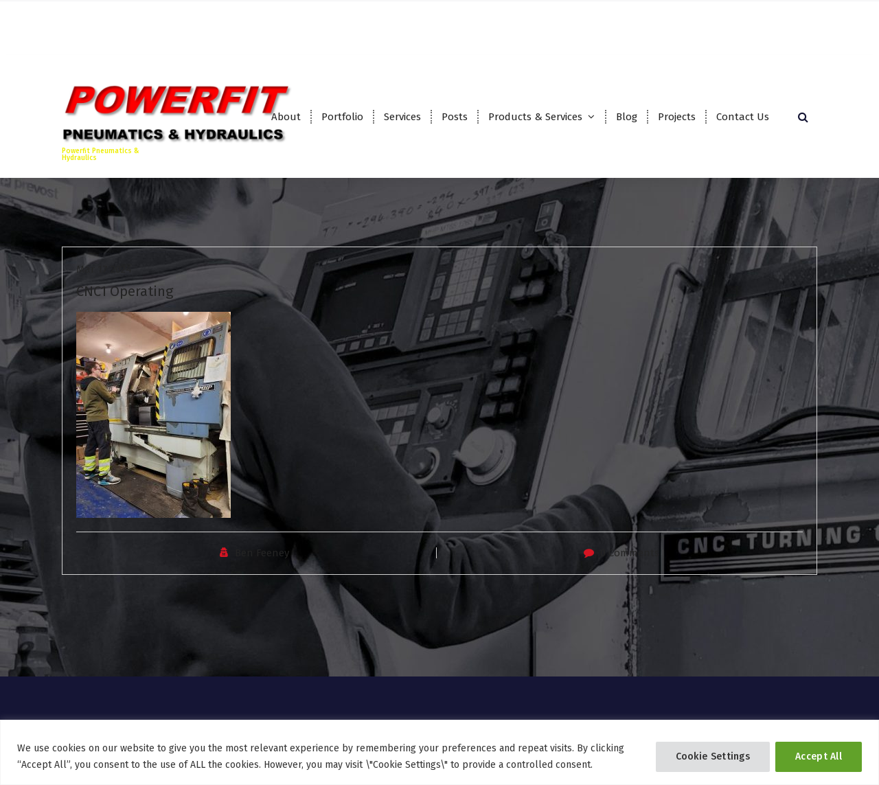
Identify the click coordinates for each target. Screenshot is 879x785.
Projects (677, 117)
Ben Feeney (262, 563)
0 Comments (629, 563)
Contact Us (742, 117)
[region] (439, 752)
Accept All (818, 756)
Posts (455, 117)
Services (402, 117)
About (286, 117)
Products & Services (535, 117)
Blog (626, 117)
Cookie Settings (713, 756)
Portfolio (342, 117)
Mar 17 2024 (104, 279)
